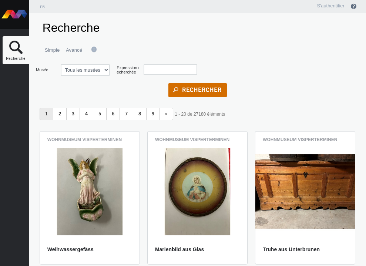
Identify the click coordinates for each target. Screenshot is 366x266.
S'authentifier (330, 5)
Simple (52, 50)
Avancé (74, 50)
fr (42, 6)
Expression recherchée (128, 69)
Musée (42, 70)
